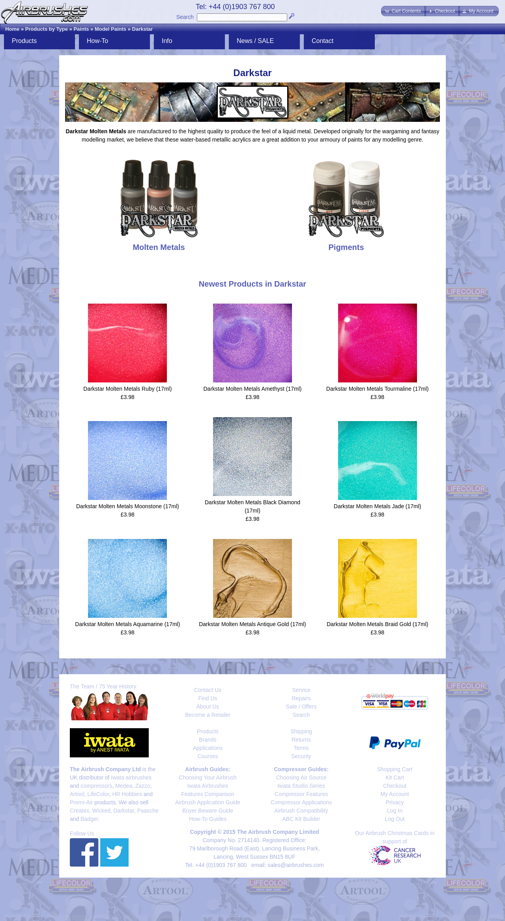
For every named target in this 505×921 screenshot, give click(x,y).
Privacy (395, 802)
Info (167, 40)
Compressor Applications (301, 802)
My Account (394, 794)
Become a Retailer (207, 715)
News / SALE (255, 40)
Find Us (207, 698)
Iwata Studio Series (301, 786)
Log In (394, 810)
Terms (301, 748)
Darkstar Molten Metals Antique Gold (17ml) (252, 624)
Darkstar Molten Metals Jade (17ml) (377, 506)
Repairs (301, 698)
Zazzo (142, 786)
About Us (207, 706)
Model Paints (110, 29)
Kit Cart (394, 777)
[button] (403, 11)
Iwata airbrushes (131, 777)
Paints (81, 29)
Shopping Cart (395, 769)
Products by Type (46, 29)
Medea (123, 786)
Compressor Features (301, 794)
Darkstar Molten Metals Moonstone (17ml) (127, 506)
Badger (89, 819)
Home (12, 29)
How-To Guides (208, 819)
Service (301, 690)
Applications (208, 748)
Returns (301, 739)
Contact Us (207, 690)
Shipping (301, 731)
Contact (322, 40)
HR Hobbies (127, 794)
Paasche (147, 810)
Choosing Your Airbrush (207, 777)
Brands (207, 739)
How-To (97, 40)
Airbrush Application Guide (207, 802)
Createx (79, 810)
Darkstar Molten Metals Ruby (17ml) (127, 389)
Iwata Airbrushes (207, 786)
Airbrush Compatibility (301, 810)
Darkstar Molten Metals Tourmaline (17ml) (377, 389)
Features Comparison (207, 794)
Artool (77, 794)
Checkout (394, 786)
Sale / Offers (301, 706)
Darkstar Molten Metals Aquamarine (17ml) (127, 624)
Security (301, 756)
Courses (207, 756)
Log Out (395, 819)
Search (185, 17)
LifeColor (98, 794)
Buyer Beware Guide (207, 810)
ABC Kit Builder (301, 819)
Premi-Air (81, 802)
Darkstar (142, 29)
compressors (96, 786)
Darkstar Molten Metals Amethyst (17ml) (253, 389)
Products (24, 40)
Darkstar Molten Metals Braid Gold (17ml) (377, 624)
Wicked (101, 810)
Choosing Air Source (301, 777)
